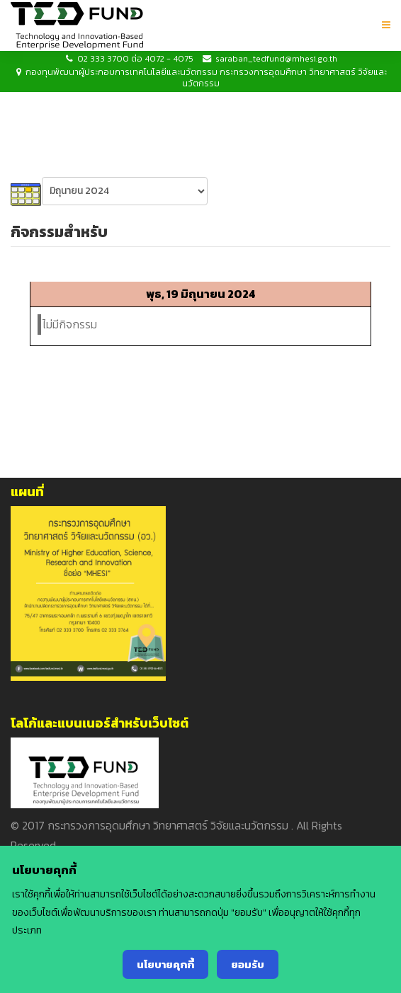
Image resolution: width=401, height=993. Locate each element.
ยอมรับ (247, 964)
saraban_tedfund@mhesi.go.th (276, 58)
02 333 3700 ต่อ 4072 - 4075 (135, 58)
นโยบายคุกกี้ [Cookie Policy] (165, 964)
